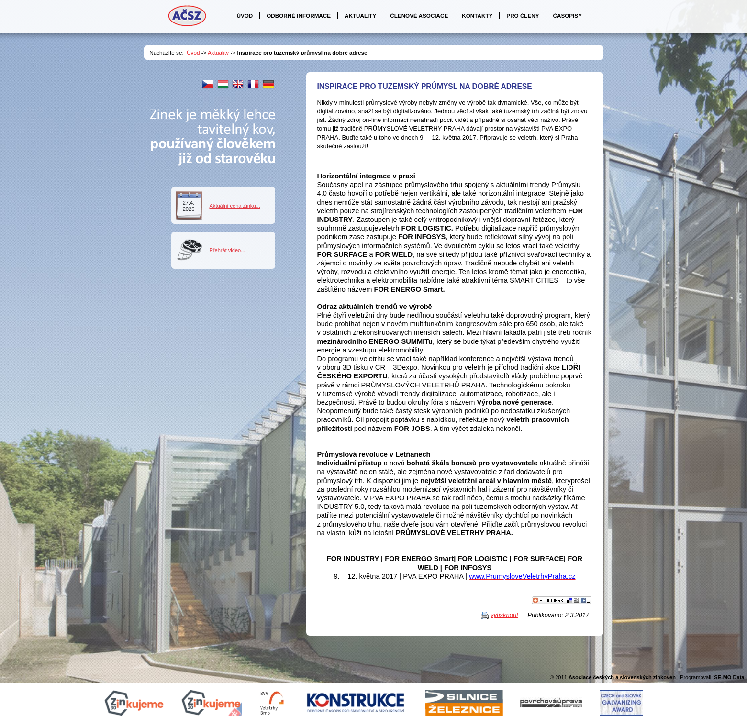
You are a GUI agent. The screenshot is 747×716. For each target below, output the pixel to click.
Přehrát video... (227, 250)
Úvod (193, 52)
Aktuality (218, 52)
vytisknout (504, 614)
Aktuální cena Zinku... (235, 206)
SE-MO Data (729, 677)
